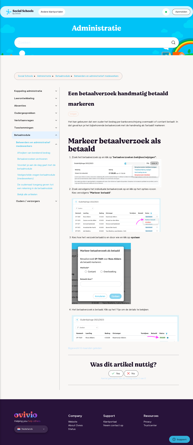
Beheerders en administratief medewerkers (96, 76)
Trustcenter (150, 425)
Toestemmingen (23, 127)
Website (72, 421)
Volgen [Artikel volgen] (73, 114)
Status (72, 429)
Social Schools (25, 76)
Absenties (20, 105)
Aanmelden (181, 11)
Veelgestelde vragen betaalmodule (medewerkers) (36, 176)
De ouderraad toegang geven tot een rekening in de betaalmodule (35, 186)
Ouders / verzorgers (28, 201)
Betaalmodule (62, 76)
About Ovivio (75, 425)
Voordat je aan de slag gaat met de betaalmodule (36, 167)
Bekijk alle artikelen (27, 194)
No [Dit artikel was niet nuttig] (131, 373)
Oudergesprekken (24, 113)
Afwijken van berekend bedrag (33, 152)
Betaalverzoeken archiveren (32, 158)
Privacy (147, 421)
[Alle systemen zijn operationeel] (166, 12)
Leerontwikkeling (24, 98)
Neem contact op (113, 425)
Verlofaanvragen (24, 120)
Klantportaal (110, 421)
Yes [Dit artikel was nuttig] (116, 373)
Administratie (44, 76)
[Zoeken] (96, 42)
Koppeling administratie (28, 90)
